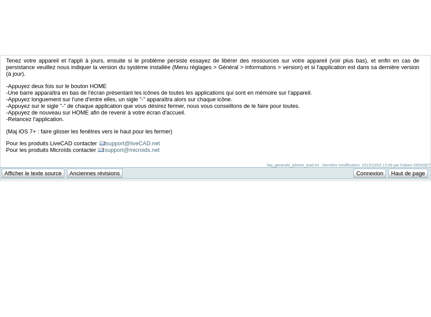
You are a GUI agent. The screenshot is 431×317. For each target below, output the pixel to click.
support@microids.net (132, 150)
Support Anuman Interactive (384, 5)
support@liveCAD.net (133, 143)
